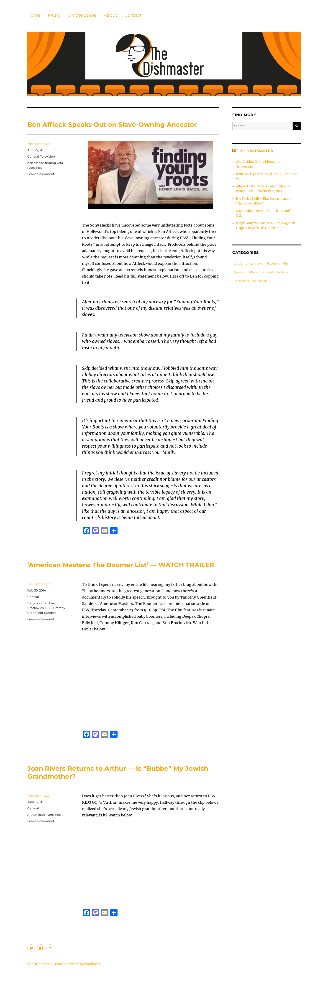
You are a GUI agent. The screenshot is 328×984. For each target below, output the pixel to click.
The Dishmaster (39, 143)
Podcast (267, 272)
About (110, 15)
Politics (282, 272)
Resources (241, 281)
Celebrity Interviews (248, 263)
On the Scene (82, 15)
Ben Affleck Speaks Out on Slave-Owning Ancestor (112, 124)
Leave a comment (40, 174)
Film (285, 263)
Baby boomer (37, 603)
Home (34, 15)
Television (47, 156)
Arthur (32, 814)
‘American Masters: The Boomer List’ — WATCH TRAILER (120, 565)
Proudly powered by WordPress (77, 964)
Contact (133, 15)
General (33, 156)
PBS (39, 167)
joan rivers (46, 814)
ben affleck (35, 163)
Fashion (273, 263)
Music (54, 15)
